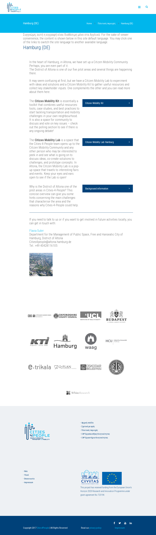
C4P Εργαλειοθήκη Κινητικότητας (95, 434)
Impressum (28, 482)
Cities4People (43, 528)
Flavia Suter (36, 231)
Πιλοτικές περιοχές (107, 23)
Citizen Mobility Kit (94, 103)
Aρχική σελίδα (87, 423)
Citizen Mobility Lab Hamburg (99, 142)
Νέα (25, 471)
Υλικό (26, 475)
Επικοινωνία (29, 478)
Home (89, 23)
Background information (96, 188)
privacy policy (95, 528)
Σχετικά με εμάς (88, 426)
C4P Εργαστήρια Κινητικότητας (94, 437)
